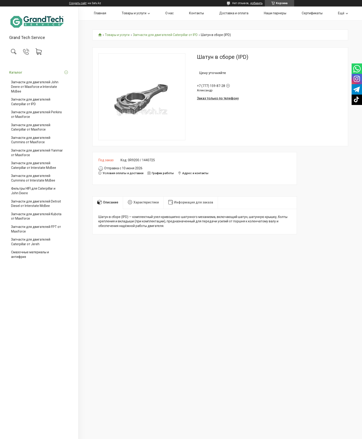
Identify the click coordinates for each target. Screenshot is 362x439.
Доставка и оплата (233, 13)
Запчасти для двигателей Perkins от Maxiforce (36, 114)
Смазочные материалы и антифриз (30, 254)
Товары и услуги (134, 13)
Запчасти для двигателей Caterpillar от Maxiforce (30, 127)
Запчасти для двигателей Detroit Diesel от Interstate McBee (36, 204)
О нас (169, 13)
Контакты (196, 13)
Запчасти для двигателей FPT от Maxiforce (36, 229)
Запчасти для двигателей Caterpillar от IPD (30, 102)
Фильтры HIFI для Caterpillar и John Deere (33, 191)
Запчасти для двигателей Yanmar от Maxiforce (37, 153)
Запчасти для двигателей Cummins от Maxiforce (30, 140)
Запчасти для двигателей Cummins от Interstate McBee (33, 178)
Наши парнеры (275, 13)
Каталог (15, 72)
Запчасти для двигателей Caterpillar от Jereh (30, 242)
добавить (256, 3)
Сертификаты (312, 13)
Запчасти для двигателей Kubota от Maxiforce (36, 216)
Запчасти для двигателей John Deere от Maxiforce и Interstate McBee (34, 86)
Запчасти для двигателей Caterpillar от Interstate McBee (33, 165)
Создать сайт (78, 3)
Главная (100, 13)
